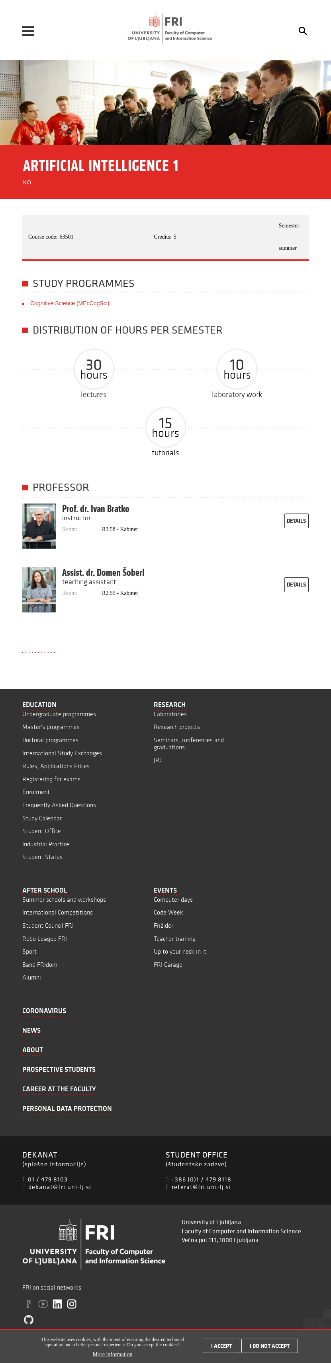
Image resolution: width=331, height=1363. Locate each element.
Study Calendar (42, 818)
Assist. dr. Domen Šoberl (103, 572)
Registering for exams (51, 779)
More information (113, 1357)
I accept (221, 1348)
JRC (158, 760)
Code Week (168, 912)
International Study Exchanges (62, 753)
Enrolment (36, 792)
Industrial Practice (45, 844)
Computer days (173, 899)
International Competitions (57, 912)
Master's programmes (51, 727)
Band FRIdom (39, 964)
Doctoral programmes (50, 740)
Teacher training (175, 938)
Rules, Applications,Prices (56, 766)
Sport (29, 951)
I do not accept (270, 1348)
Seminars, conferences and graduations (189, 743)
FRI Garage (168, 964)
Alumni (31, 977)
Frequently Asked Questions (59, 805)
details (296, 521)
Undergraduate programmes (59, 714)
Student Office (41, 831)
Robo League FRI (44, 938)
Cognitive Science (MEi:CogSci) (69, 303)
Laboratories (170, 714)
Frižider (163, 925)
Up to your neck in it (180, 951)
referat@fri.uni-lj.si (201, 1187)
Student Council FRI (48, 925)
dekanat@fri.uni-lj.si (59, 1187)
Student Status (42, 857)
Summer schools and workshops (64, 899)
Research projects (177, 727)
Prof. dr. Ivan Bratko (95, 508)
